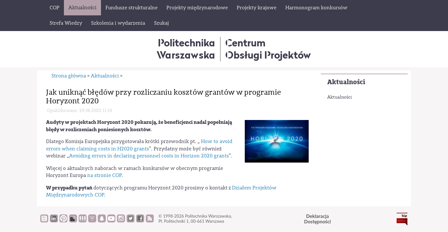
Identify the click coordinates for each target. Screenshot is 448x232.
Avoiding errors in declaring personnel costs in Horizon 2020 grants (149, 156)
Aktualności (346, 82)
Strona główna (68, 76)
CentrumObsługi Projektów (268, 49)
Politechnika (186, 49)
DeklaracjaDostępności (317, 218)
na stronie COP (104, 175)
